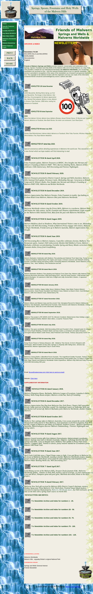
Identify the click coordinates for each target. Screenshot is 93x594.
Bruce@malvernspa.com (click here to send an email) (46, 372)
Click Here (34, 378)
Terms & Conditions (73, 587)
